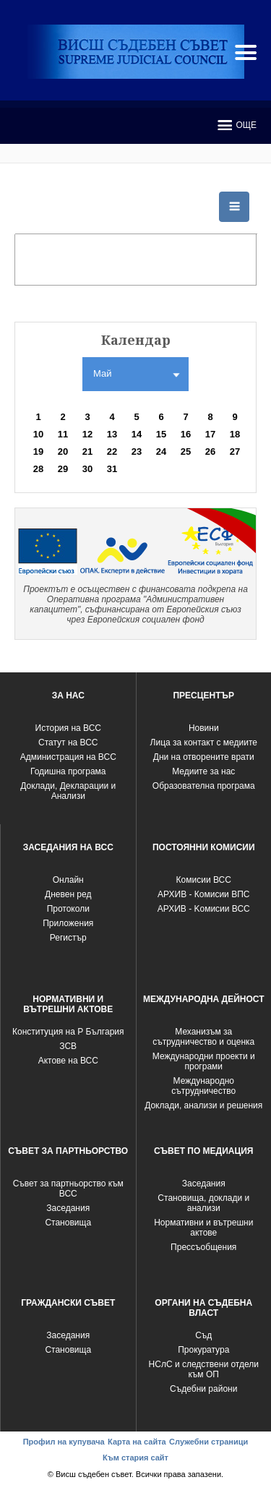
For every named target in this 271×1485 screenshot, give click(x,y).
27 (235, 451)
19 (38, 451)
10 (38, 434)
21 (87, 451)
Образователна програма (203, 786)
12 (87, 434)
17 (210, 434)
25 (186, 451)
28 (38, 468)
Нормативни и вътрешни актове (203, 1227)
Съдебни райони (203, 1389)
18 (235, 434)
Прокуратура (203, 1350)
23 (137, 451)
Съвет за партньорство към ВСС (68, 1188)
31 (112, 468)
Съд (203, 1335)
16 (186, 434)
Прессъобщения (203, 1247)
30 (87, 468)
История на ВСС (68, 728)
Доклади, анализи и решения (203, 1105)
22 (112, 451)
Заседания (68, 1208)
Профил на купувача (64, 1441)
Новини (204, 728)
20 (63, 451)
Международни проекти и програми (203, 1061)
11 (63, 434)
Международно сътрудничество (203, 1086)
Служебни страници (208, 1441)
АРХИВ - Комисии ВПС (203, 894)
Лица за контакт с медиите (203, 742)
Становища (68, 1222)
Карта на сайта (137, 1441)
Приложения (68, 923)
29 (63, 468)
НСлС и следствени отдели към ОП (204, 1369)
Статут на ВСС (68, 742)
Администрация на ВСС (68, 757)
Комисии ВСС (203, 880)
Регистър (68, 938)
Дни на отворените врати (203, 757)
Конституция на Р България (68, 1032)
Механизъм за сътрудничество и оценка (203, 1037)
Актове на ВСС (68, 1061)
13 (112, 434)
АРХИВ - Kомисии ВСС (204, 909)
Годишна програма (68, 771)
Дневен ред (68, 894)
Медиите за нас (203, 771)
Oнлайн (68, 880)
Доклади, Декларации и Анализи (68, 791)
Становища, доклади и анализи (203, 1203)
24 (161, 451)
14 (137, 434)
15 (161, 434)
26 (210, 451)
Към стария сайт (135, 1457)
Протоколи (68, 909)
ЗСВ (68, 1046)
